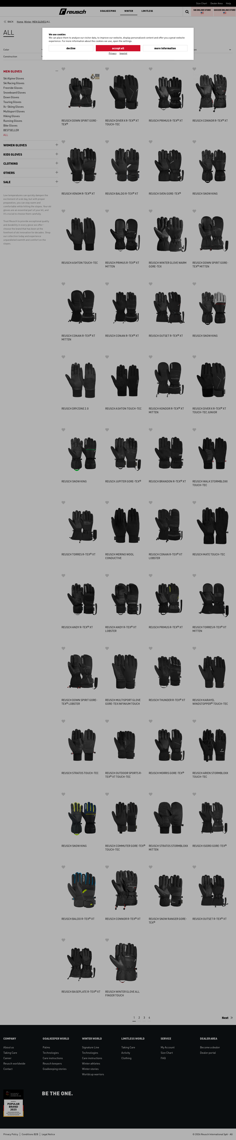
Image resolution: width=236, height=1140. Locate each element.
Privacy (112, 53)
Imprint (123, 53)
